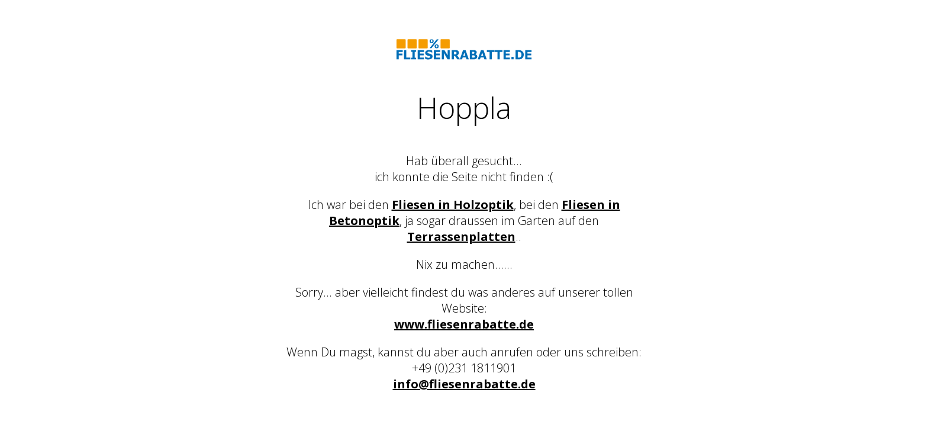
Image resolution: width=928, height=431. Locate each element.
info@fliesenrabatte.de (464, 384)
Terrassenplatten (461, 237)
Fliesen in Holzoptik (453, 205)
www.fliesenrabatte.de (464, 324)
